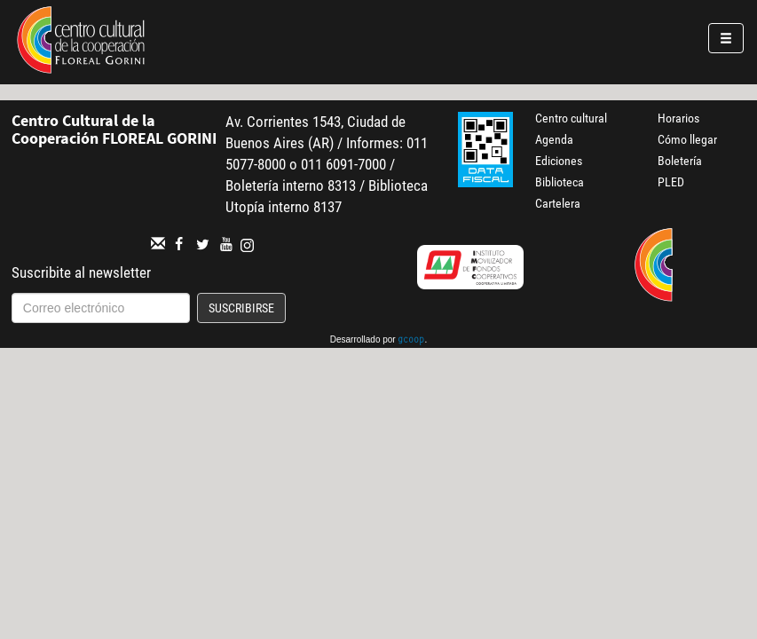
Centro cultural (571, 118)
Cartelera (557, 203)
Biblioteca (559, 182)
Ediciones (558, 160)
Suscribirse (241, 308)
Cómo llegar (687, 139)
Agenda (554, 139)
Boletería (680, 160)
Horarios (678, 118)
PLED (671, 182)
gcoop (411, 340)
